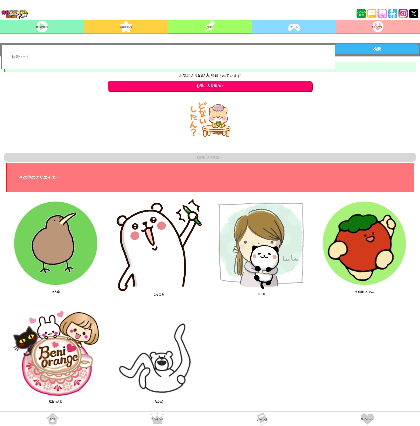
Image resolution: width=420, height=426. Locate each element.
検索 (377, 49)
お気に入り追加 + (210, 86)
